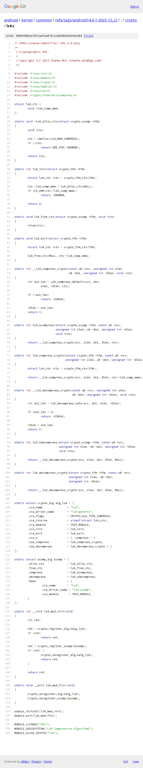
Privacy (36, 761)
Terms (47, 761)
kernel (27, 20)
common (44, 20)
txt (125, 761)
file (88, 36)
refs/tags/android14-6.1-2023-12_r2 (86, 20)
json (135, 761)
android (11, 20)
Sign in (134, 6)
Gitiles (25, 761)
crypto (131, 20)
